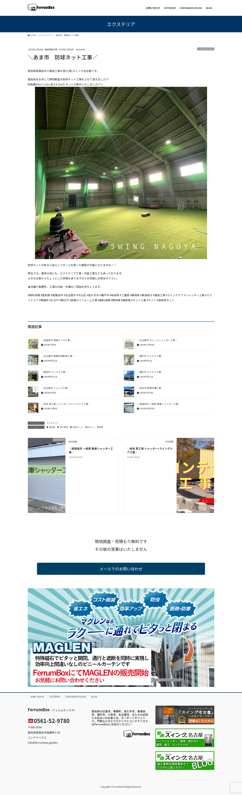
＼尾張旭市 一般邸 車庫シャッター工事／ (158, 404)
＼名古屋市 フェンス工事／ (55, 388)
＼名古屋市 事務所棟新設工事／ (58, 356)
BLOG (94, 696)
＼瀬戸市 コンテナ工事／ (150, 356)
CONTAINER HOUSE (75, 696)
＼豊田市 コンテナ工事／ (54, 372)
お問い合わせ (37, 696)
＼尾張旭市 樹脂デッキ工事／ (56, 340)
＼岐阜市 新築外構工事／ (150, 388)
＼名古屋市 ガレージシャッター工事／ (157, 340)
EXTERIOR (54, 696)
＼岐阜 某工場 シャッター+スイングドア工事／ (66, 404)
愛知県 (52, 427)
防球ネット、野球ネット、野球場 (88, 427)
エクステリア (205, 49)
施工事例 (64, 427)
